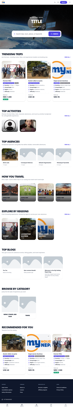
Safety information (6, 392)
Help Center (5, 387)
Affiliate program (42, 390)
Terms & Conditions (61, 387)
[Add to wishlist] (23, 63)
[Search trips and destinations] (30, 34)
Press (21, 392)
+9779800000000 (8, 399)
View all (67, 57)
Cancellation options (7, 390)
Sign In (63, 2)
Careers (22, 390)
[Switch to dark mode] (55, 2)
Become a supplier (43, 387)
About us (22, 387)
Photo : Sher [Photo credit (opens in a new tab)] (4, 47)
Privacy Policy (59, 390)
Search (54, 34)
